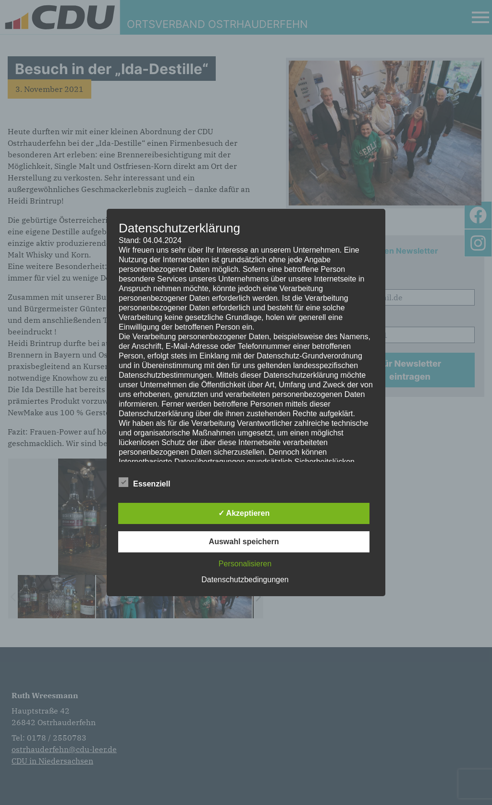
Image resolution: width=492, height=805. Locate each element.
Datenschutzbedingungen (244, 579)
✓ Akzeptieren (244, 513)
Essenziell (144, 482)
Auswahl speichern (244, 541)
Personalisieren (245, 564)
